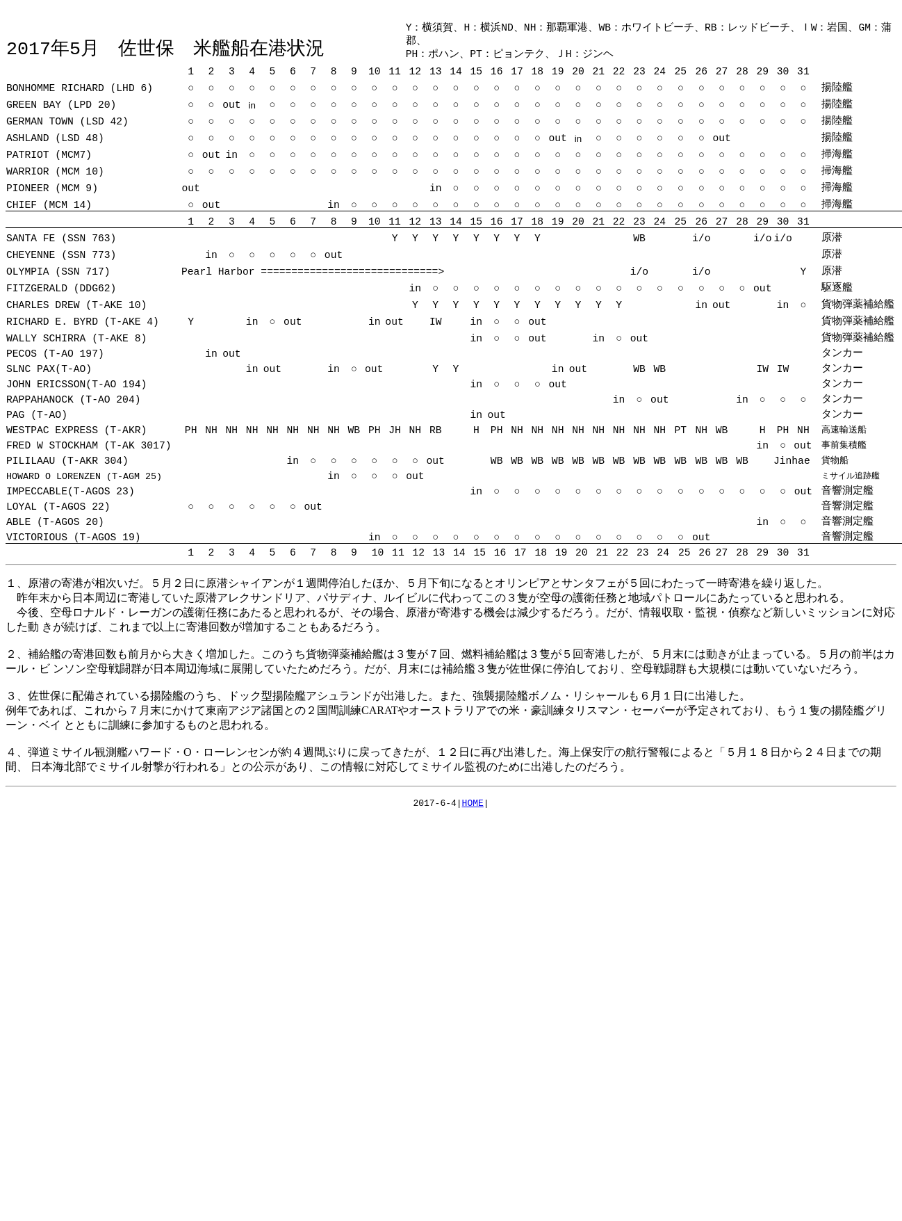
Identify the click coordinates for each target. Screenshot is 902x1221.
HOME (473, 809)
